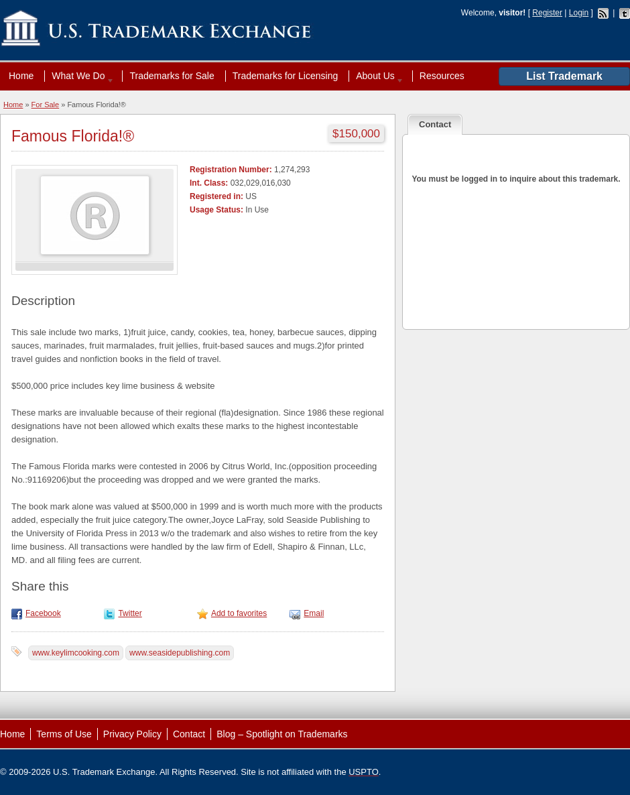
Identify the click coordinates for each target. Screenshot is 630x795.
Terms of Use (63, 734)
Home (21, 75)
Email (314, 613)
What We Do (80, 75)
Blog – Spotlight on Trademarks (281, 734)
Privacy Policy (132, 734)
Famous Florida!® (72, 136)
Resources (442, 75)
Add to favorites (239, 613)
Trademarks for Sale (171, 75)
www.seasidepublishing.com (179, 653)
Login (578, 12)
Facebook (43, 613)
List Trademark (564, 76)
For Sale (46, 105)
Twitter (129, 613)
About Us (376, 75)
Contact (189, 734)
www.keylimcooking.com (75, 653)
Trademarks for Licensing (285, 75)
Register (547, 12)
